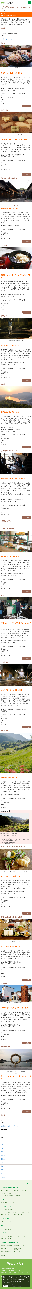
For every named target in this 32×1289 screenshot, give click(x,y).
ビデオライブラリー (6, 1238)
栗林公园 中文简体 (6, 1251)
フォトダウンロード (22, 1236)
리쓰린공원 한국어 (17, 1251)
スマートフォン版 (9, 1202)
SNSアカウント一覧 (6, 1229)
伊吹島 (3, 1177)
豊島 (2, 1148)
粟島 (2, 1173)
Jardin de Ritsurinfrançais (5, 1254)
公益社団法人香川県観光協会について (10, 1209)
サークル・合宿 (15, 1190)
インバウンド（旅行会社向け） (9, 1193)
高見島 (3, 1169)
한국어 (23, 1245)
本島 (2, 1166)
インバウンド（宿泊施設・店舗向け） (10, 1195)
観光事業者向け (5, 1190)
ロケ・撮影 (25, 1190)
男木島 (3, 1155)
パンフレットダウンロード (8, 1236)
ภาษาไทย (3, 1248)
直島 (2, 1144)
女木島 (3, 1151)
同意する (5, 1285)
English (3, 1245)
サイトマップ (16, 1212)
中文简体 (16, 1245)
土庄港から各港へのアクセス (9, 1126)
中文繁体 (9, 1245)
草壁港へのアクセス (7, 39)
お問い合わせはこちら (6, 1221)
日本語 (10, 1248)
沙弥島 (3, 1162)
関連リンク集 (25, 1212)
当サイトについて (5, 1212)
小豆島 (3, 1159)
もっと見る (26, 106)
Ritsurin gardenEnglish (18, 1248)
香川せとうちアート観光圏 (15, 1214)
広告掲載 (3, 1214)
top (2, 1141)
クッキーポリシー (22, 1281)
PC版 (2, 1202)
